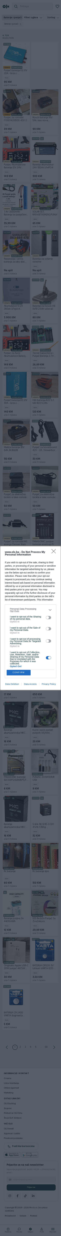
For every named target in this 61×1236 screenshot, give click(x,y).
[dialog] (30, 618)
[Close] (55, 552)
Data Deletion (12, 684)
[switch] (48, 617)
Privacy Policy (49, 684)
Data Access (30, 684)
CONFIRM (19, 672)
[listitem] (30, 610)
